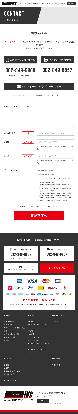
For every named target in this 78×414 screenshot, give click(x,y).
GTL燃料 (30, 322)
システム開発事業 (9, 337)
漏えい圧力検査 (9, 340)
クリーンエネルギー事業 (11, 334)
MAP (42, 401)
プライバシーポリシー (10, 380)
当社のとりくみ (45, 3)
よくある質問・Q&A (12, 41)
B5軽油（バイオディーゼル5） (37, 325)
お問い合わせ (71, 3)
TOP (21, 3)
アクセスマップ (9, 374)
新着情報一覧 (56, 365)
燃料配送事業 (8, 325)
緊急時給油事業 (9, 322)
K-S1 (29, 328)
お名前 (6, 142)
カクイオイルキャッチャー (36, 337)
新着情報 (62, 3)
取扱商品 (35, 3)
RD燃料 (30, 331)
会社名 (6, 156)
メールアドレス (9, 133)
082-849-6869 (21, 70)
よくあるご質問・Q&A (57, 268)
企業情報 (54, 3)
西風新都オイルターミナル (12, 371)
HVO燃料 (31, 334)
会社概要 (7, 365)
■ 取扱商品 (32, 316)
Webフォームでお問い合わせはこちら (21, 268)
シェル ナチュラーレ (34, 340)
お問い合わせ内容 (10, 106)
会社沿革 (7, 368)
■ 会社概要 (7, 359)
